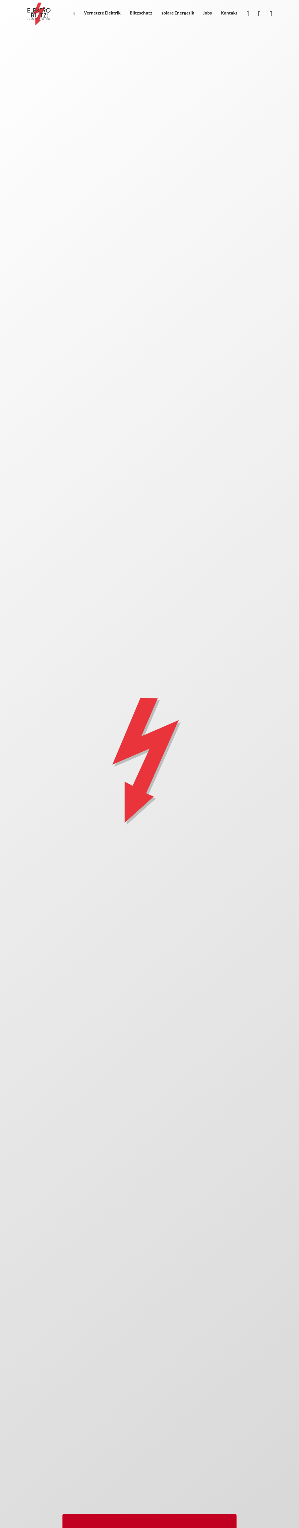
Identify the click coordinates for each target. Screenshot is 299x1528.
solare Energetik (177, 13)
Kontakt (229, 13)
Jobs (207, 13)
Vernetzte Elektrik (102, 13)
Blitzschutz (141, 13)
